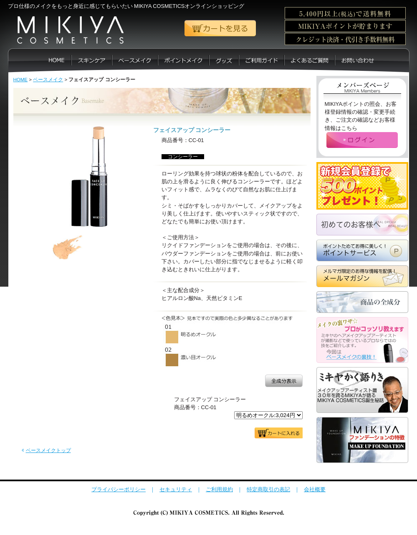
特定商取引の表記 (268, 489)
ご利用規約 (219, 489)
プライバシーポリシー (118, 489)
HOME (20, 79)
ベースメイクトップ (48, 450)
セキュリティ (175, 489)
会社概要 (315, 489)
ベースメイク (48, 79)
